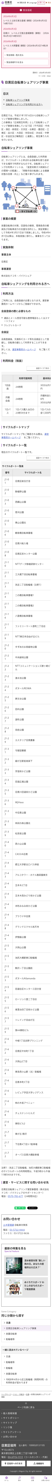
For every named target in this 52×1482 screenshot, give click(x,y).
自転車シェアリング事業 (18, 100)
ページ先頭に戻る (26, 1407)
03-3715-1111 (15, 1457)
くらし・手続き (18, 1394)
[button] (21, 3)
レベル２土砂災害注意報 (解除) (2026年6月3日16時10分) (25, 22)
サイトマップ (10, 1423)
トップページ (6, 1394)
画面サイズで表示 (42, 368)
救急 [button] (49, 2)
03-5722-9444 (17, 1230)
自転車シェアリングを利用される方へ (24, 104)
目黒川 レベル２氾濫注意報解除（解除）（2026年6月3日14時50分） (26, 34)
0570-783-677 (15, 1196)
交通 (27, 1394)
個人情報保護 (10, 1413)
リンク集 (7, 1427)
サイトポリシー (11, 1418)
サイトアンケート (12, 1432)
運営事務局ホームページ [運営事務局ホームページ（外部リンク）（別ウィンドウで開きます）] (24, 349)
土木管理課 (8, 1225)
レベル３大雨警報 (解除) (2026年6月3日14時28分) (25, 47)
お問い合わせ (10, 1437)
